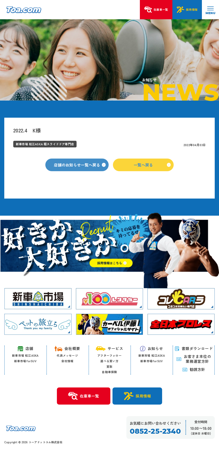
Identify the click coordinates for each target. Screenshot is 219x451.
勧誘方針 (193, 369)
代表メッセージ (67, 355)
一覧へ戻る (152, 172)
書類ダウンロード (194, 348)
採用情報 (137, 396)
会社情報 (67, 361)
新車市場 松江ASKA (25, 355)
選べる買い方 (109, 361)
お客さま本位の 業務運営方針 (193, 359)
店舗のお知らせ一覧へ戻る (80, 172)
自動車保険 (109, 372)
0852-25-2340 (155, 431)
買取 (109, 366)
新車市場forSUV (25, 361)
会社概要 (67, 348)
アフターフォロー (109, 355)
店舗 (25, 349)
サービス (109, 348)
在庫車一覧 (83, 396)
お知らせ (151, 348)
